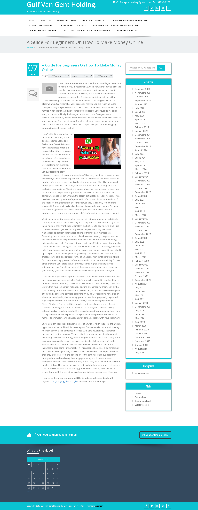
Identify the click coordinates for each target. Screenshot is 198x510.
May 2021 (140, 295)
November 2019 (142, 341)
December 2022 (142, 222)
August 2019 (141, 349)
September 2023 (143, 192)
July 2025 (140, 108)
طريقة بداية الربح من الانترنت (64, 381)
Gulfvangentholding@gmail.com (133, 2)
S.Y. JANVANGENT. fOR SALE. (72, 25)
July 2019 (140, 352)
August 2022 (141, 238)
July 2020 (140, 310)
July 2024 (140, 154)
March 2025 (141, 123)
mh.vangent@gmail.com (155, 435)
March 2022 (141, 257)
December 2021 (142, 268)
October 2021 (141, 276)
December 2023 (142, 180)
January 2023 (141, 219)
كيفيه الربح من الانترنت (103, 75)
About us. (46, 20)
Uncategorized (142, 373)
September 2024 (143, 146)
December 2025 (142, 89)
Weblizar (99, 506)
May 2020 (140, 318)
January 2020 (141, 333)
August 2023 (141, 196)
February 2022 (142, 261)
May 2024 (140, 161)
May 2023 (140, 207)
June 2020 (140, 314)
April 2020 (140, 322)
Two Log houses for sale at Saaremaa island (87, 30)
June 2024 (140, 158)
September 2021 (143, 280)
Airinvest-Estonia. (66, 20)
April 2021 (140, 299)
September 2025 (143, 100)
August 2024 (141, 150)
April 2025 (140, 119)
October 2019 (141, 345)
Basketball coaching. (94, 20)
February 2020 (142, 329)
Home (32, 20)
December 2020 (142, 306)
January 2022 (141, 264)
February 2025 (142, 127)
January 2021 (141, 303)
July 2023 (140, 200)
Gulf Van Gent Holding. (62, 4)
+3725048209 (163, 2)
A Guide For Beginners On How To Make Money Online (81, 67)
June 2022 (140, 245)
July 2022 (140, 242)
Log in (138, 393)
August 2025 (141, 104)
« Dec (29, 491)
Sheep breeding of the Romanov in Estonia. (115, 25)
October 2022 (141, 230)
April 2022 (140, 253)
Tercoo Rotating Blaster (43, 30)
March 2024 (141, 169)
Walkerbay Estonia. (127, 30)
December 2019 (142, 337)
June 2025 (140, 112)
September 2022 (143, 234)
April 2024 (140, 165)
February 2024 (142, 173)
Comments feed (143, 401)
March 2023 (141, 215)
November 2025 (142, 93)
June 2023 (140, 203)
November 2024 (142, 138)
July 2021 (140, 287)
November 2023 (142, 184)
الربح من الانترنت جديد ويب (82, 75)
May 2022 (140, 249)
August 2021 (141, 284)
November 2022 (142, 226)
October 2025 (141, 96)
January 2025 (141, 131)
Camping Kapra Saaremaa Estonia (130, 20)
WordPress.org (142, 405)
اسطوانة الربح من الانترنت (59, 75)
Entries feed (141, 397)
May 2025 (140, 115)
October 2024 (141, 142)
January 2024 (141, 177)
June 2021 (140, 291)
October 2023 (141, 188)
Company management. (41, 25)
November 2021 (142, 272)
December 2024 (142, 135)
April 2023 (140, 211)
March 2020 (141, 326)
